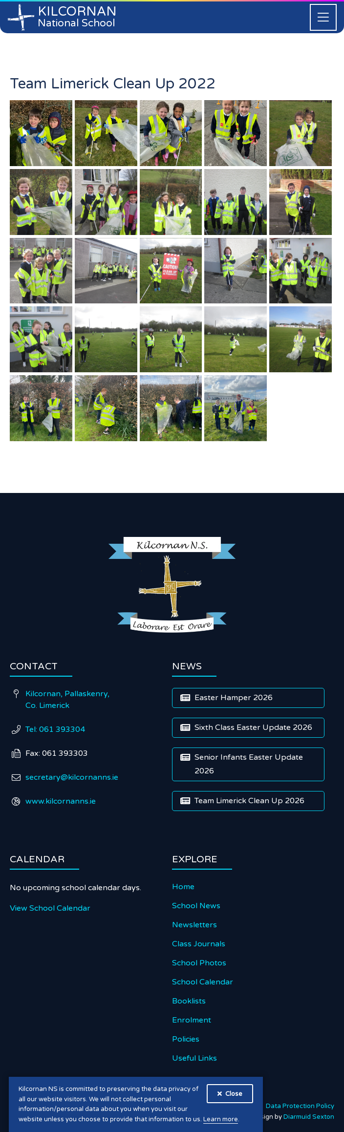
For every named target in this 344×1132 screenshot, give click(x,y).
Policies (185, 1039)
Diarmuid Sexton (308, 1117)
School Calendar (202, 982)
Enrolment (191, 1020)
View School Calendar (50, 908)
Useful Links (194, 1058)
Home (183, 887)
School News (196, 906)
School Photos (199, 963)
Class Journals (198, 944)
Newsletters (194, 925)
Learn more (220, 1119)
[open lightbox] (41, 133)
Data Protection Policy (300, 1106)
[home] (62, 17)
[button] (323, 17)
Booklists (189, 1001)
